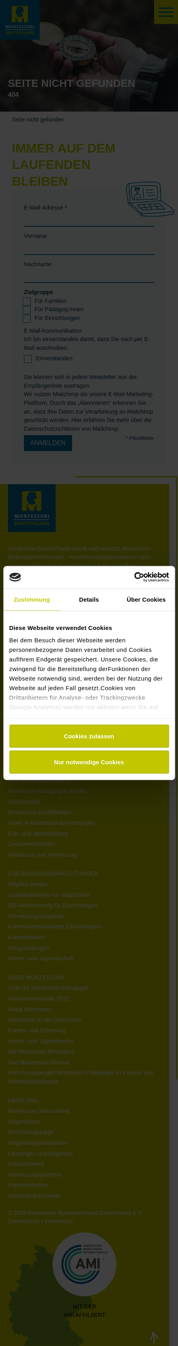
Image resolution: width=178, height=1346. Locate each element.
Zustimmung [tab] (32, 599)
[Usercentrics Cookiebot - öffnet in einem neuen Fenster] (134, 577)
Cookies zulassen (89, 735)
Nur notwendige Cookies (89, 762)
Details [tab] (89, 599)
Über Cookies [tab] (146, 599)
